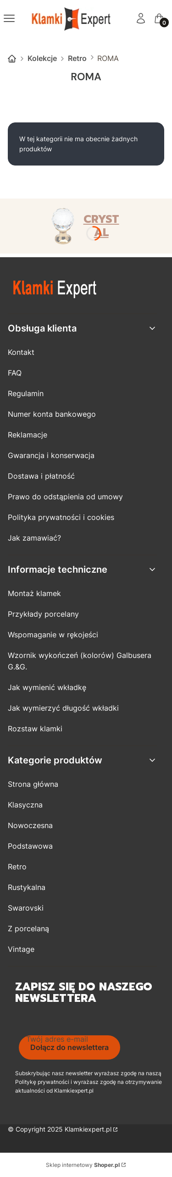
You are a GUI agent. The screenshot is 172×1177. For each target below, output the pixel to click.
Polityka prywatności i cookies (61, 517)
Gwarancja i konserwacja (51, 455)
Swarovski (26, 907)
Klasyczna (25, 804)
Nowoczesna (30, 825)
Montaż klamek (34, 593)
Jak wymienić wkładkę (47, 687)
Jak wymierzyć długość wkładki (63, 708)
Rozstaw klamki (35, 728)
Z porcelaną (28, 928)
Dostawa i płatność (41, 476)
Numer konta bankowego (52, 414)
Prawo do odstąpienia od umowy (65, 496)
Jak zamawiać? (34, 537)
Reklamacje (27, 434)
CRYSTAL (101, 226)
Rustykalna (26, 887)
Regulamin (26, 393)
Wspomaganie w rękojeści (53, 634)
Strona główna (12, 58)
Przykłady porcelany (43, 614)
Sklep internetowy (83, 1164)
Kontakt (21, 352)
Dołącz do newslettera (69, 1047)
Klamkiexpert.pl (88, 1129)
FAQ (15, 372)
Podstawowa (30, 846)
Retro (77, 58)
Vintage (21, 949)
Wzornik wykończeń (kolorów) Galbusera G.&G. (79, 661)
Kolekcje (42, 58)
